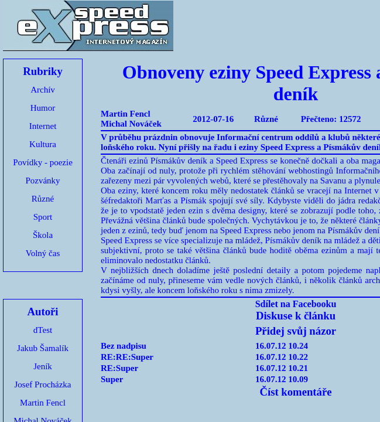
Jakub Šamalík (43, 348)
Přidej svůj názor (295, 331)
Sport (43, 217)
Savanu (333, 180)
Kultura (42, 144)
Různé (43, 198)
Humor (43, 108)
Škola (43, 235)
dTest (42, 330)
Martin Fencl (43, 402)
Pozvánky (42, 180)
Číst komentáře (295, 392)
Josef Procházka (42, 384)
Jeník (42, 366)
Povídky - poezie (43, 162)
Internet (43, 126)
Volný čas (43, 253)
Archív (42, 89)
